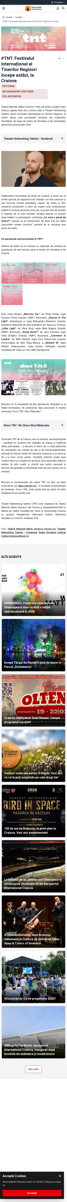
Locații (18, 17)
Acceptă (32, 1193)
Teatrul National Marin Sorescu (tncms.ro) (31, 528)
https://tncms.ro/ (27, 485)
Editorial (8, 86)
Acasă (9, 17)
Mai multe (33, 1069)
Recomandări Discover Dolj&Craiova (18, 94)
